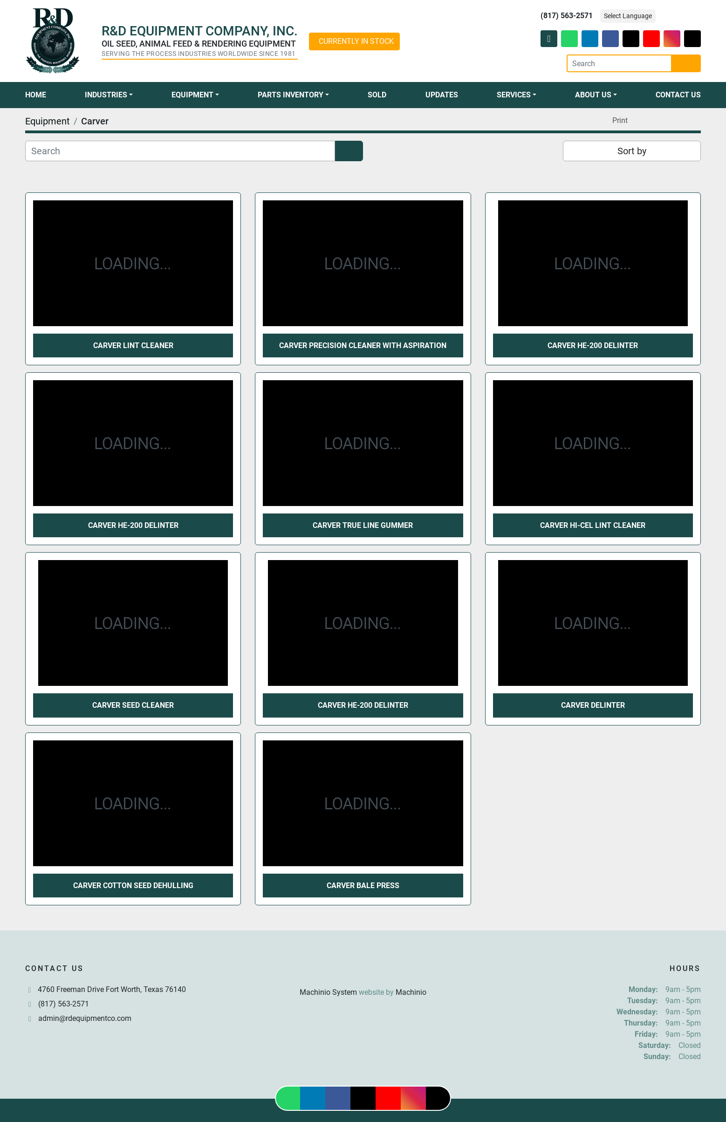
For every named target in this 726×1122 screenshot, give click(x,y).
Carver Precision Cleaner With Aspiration (362, 345)
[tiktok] (692, 38)
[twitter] (631, 38)
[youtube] (651, 38)
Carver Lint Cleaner (133, 345)
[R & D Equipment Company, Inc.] (363, 970)
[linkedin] (590, 38)
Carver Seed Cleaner (133, 705)
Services (514, 94)
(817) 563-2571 (567, 15)
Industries (106, 94)
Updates (441, 94)
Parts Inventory (290, 94)
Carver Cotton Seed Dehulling (133, 885)
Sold (377, 94)
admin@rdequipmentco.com (84, 1018)
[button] (109, 95)
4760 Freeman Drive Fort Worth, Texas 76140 (112, 989)
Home (35, 94)
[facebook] (610, 38)
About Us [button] (593, 94)
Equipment (192, 94)
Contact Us (678, 94)
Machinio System (328, 992)
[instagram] (672, 38)
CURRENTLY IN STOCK (356, 41)
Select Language (628, 16)
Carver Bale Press (363, 885)
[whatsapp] (569, 38)
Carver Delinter (593, 705)
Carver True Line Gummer (363, 525)
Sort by (631, 151)
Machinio (411, 992)
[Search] (619, 63)
